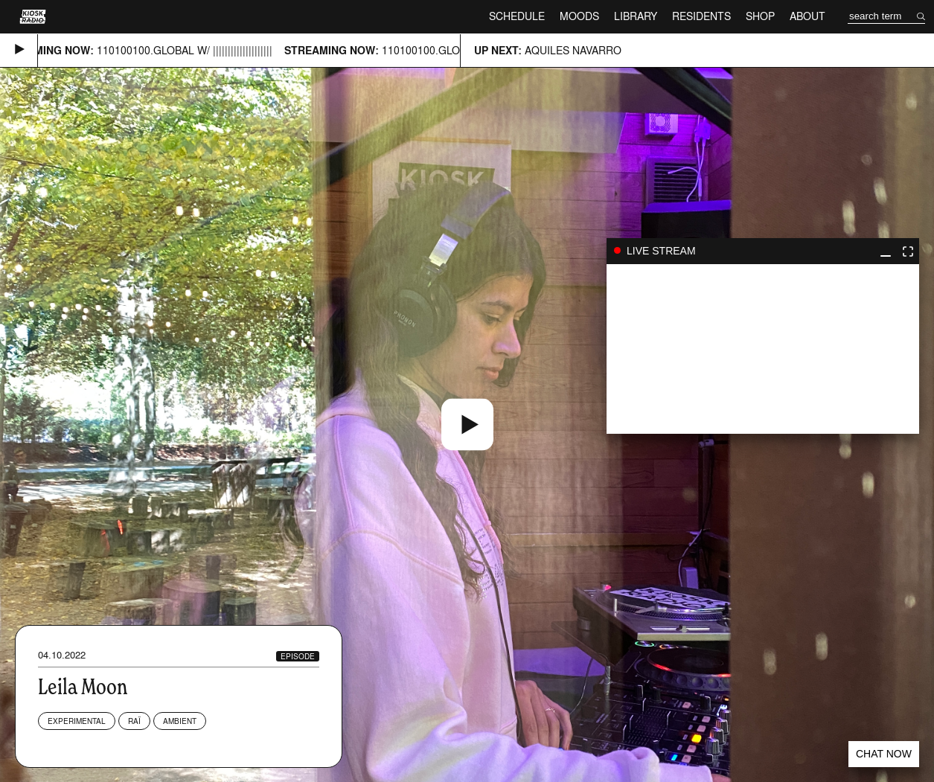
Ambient (179, 721)
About (807, 16)
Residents (701, 16)
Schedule (517, 16)
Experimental (77, 721)
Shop (760, 16)
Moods (579, 16)
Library (635, 16)
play (763, 349)
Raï (134, 721)
